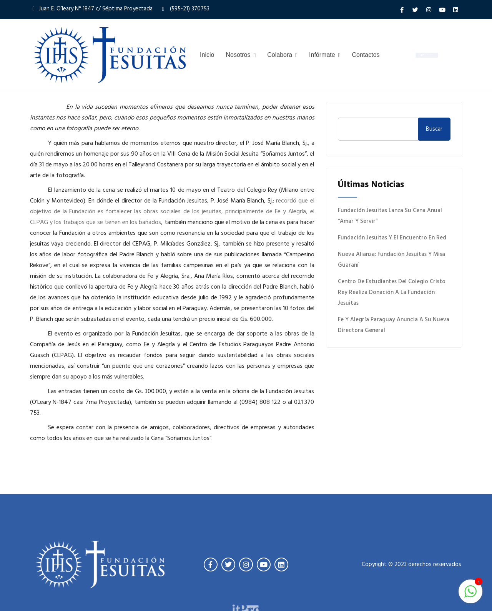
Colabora (279, 54)
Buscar (434, 129)
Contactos (366, 54)
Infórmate (322, 54)
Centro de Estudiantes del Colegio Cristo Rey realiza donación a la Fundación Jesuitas (391, 292)
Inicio (207, 54)
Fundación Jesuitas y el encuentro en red (392, 237)
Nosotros (238, 54)
